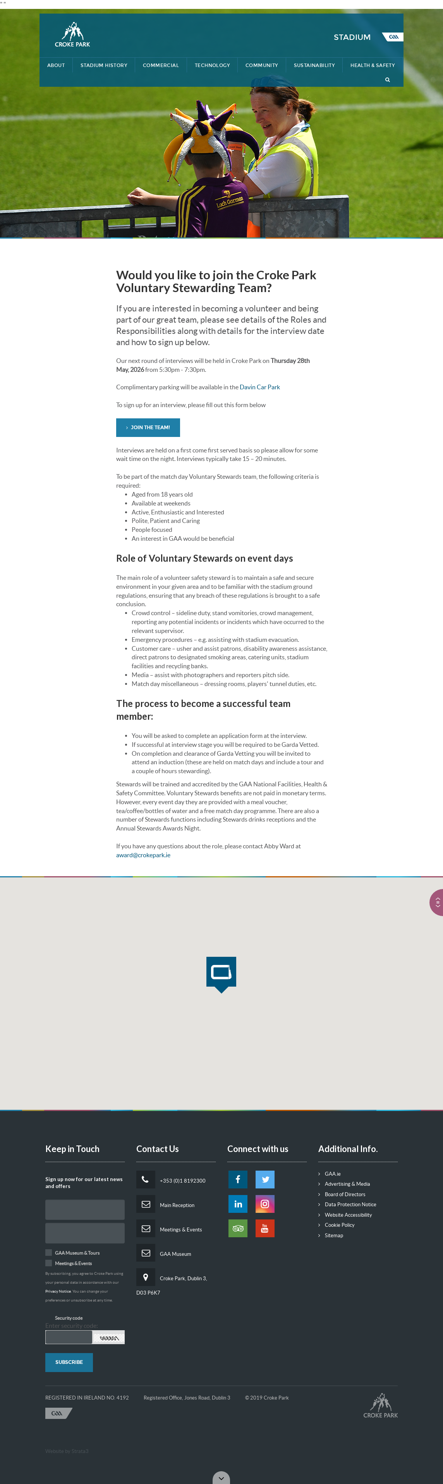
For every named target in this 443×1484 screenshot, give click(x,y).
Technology (212, 65)
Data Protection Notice (347, 1204)
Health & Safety (372, 65)
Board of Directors (342, 1194)
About (56, 65)
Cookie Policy (336, 1225)
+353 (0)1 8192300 (171, 1179)
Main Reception (165, 1204)
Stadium (352, 37)
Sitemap (330, 1235)
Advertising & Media (344, 1184)
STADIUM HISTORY (104, 65)
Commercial (161, 65)
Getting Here (296, 6)
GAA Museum (163, 1253)
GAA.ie (329, 1174)
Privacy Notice (58, 1291)
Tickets (383, 6)
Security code (68, 1318)
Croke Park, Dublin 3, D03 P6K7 (171, 1282)
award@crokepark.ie (143, 854)
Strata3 (80, 1451)
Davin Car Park (260, 386)
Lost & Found (247, 6)
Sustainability (314, 65)
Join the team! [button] (148, 427)
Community (262, 65)
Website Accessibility (345, 1215)
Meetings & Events (169, 1228)
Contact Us (343, 6)
